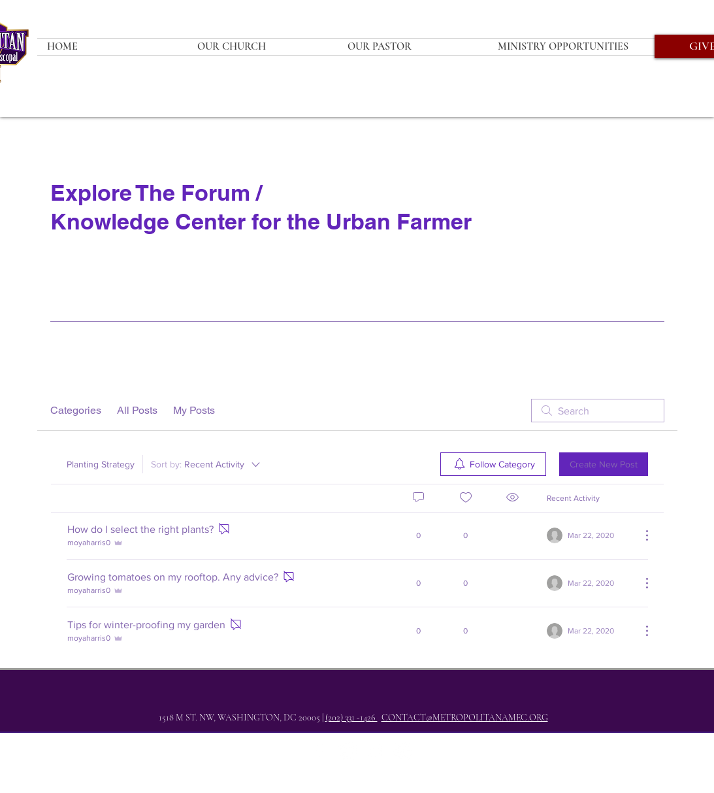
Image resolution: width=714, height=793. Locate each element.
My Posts (194, 410)
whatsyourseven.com (313, 787)
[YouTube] (402, 751)
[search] (597, 410)
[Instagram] (375, 751)
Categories (75, 410)
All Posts (137, 410)
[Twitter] (347, 751)
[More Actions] (640, 535)
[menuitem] (493, 464)
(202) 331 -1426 (351, 717)
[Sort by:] (206, 464)
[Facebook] (320, 751)
